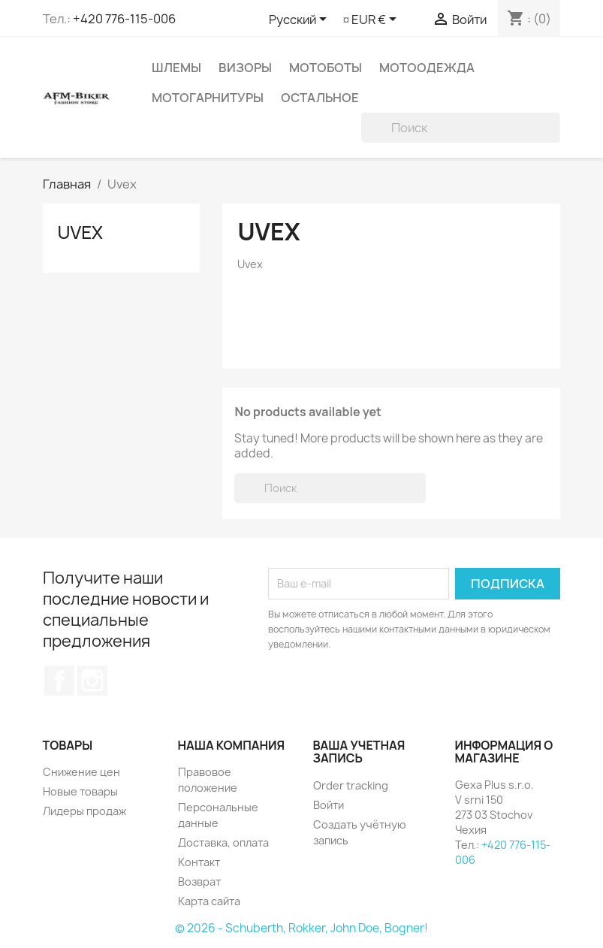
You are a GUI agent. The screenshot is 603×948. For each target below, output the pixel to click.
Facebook (59, 681)
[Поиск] (460, 128)
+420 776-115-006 (124, 19)
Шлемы (176, 67)
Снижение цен (81, 772)
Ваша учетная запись (359, 752)
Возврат (199, 881)
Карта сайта (209, 901)
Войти (328, 805)
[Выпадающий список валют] (376, 20)
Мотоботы (325, 67)
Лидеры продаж (84, 811)
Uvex (81, 231)
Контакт (199, 862)
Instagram (92, 681)
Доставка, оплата (223, 842)
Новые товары (80, 791)
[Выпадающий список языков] (300, 20)
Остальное (320, 97)
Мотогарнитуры (208, 97)
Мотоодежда (427, 67)
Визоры (245, 67)
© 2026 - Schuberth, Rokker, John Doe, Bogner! (301, 928)
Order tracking (350, 785)
